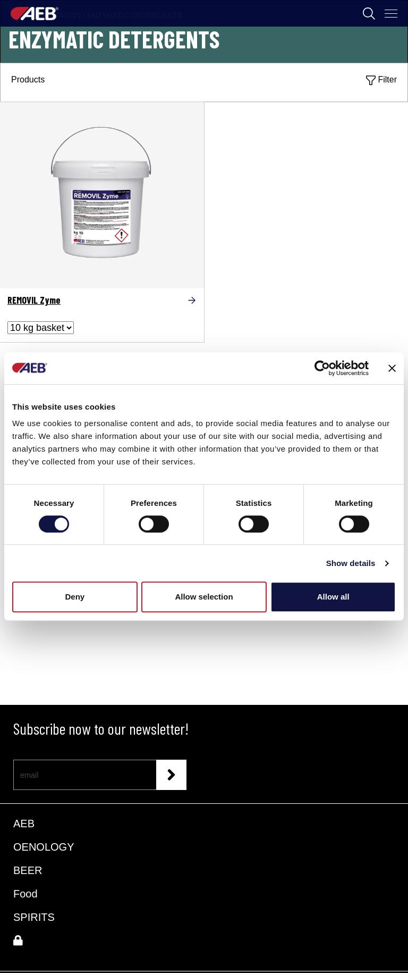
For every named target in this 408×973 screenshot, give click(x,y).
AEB (24, 823)
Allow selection (204, 596)
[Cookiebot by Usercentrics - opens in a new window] (322, 368)
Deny (74, 596)
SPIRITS (34, 917)
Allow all (333, 596)
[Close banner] (392, 368)
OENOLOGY (43, 847)
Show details (351, 563)
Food (25, 894)
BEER (27, 870)
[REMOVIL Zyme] (102, 192)
